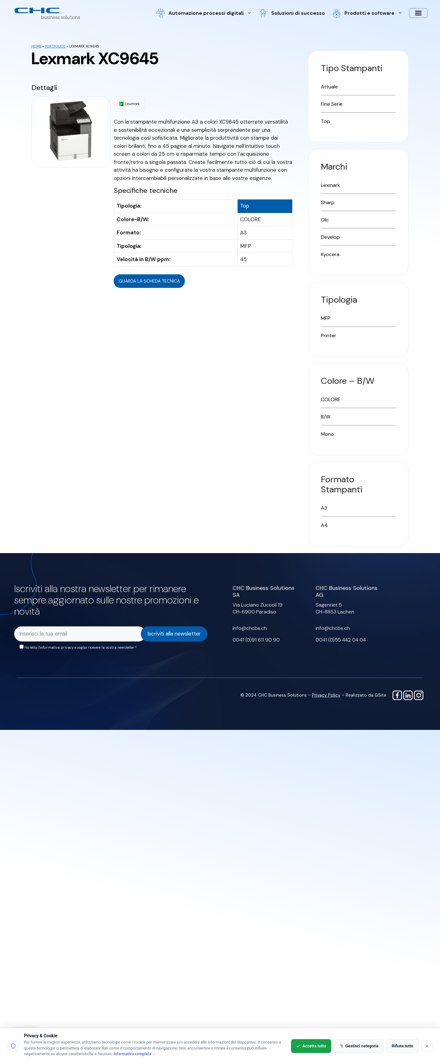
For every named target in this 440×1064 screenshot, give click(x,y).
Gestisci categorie (358, 1046)
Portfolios (55, 46)
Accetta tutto (311, 1046)
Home (36, 46)
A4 (324, 525)
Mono (327, 434)
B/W (325, 416)
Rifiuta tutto (402, 1046)
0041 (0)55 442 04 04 (341, 639)
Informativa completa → (134, 1053)
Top (325, 121)
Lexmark (330, 185)
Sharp (327, 202)
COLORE (330, 399)
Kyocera (330, 254)
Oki (324, 219)
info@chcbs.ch (250, 628)
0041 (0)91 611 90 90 (256, 639)
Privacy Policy (326, 695)
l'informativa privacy (56, 647)
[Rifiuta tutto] (426, 1046)
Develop (330, 237)
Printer (328, 335)
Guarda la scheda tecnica (149, 281)
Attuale (329, 86)
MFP (325, 318)
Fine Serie (332, 104)
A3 (324, 508)
